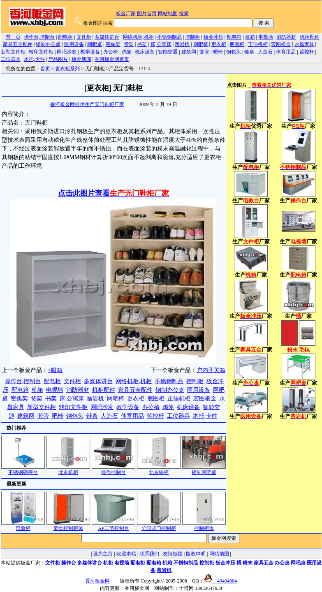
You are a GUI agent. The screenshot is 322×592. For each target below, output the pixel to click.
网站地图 (168, 13)
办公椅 (110, 52)
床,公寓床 (161, 44)
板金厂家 (126, 13)
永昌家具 (304, 44)
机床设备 (145, 52)
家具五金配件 (17, 44)
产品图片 (58, 59)
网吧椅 (200, 44)
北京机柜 (68, 469)
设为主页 (103, 554)
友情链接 (173, 554)
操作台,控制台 (39, 37)
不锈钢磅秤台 (23, 469)
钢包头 (233, 52)
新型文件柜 (13, 52)
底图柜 (236, 44)
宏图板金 (281, 44)
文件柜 (83, 37)
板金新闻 (81, 59)
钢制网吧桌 (204, 469)
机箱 (250, 37)
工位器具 (11, 59)
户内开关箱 (211, 370)
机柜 (108, 563)
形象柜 (23, 525)
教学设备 (90, 52)
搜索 (184, 13)
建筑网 (188, 52)
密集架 (113, 44)
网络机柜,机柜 (138, 37)
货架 (129, 44)
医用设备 (74, 44)
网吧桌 (94, 44)
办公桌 (282, 563)
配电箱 (234, 37)
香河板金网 (97, 581)
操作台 (68, 563)
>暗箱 (55, 370)
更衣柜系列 (67, 69)
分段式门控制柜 (159, 525)
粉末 (248, 563)
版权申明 (196, 554)
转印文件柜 (41, 52)
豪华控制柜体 (68, 525)
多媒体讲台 (107, 37)
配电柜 (65, 37)
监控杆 (306, 52)
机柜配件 (310, 37)
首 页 (13, 37)
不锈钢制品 (169, 37)
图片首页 (147, 13)
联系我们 (149, 554)
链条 (249, 52)
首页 (45, 69)
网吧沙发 (66, 52)
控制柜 (192, 37)
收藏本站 (126, 554)
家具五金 (263, 563)
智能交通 (168, 52)
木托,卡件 (34, 59)
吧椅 (218, 52)
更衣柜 (218, 44)
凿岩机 (182, 44)
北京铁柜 (159, 469)
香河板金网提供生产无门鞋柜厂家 (87, 104)
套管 (204, 52)
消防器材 (286, 37)
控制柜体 (204, 525)
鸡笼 (127, 52)
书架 (142, 44)
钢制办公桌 (48, 44)
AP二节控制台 (113, 525)
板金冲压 (213, 37)
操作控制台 (113, 469)
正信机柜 (258, 44)
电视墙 (265, 37)
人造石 (265, 52)
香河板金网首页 (112, 59)
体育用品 (286, 52)
